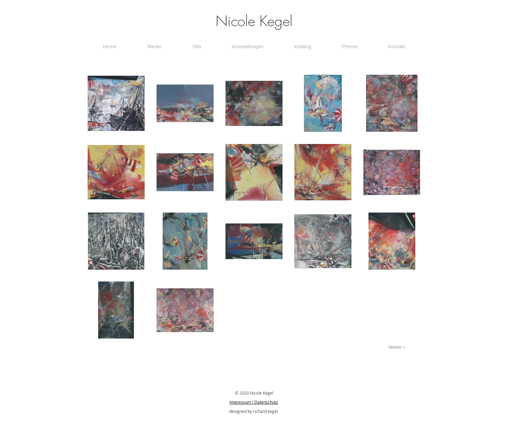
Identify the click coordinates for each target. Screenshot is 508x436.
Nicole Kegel (254, 21)
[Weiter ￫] (396, 346)
